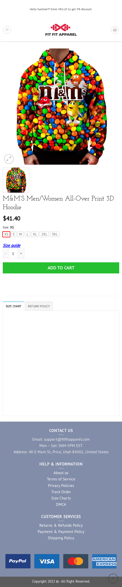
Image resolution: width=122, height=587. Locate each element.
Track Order (61, 491)
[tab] (13, 306)
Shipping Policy (61, 537)
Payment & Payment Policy (61, 531)
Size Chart (13, 306)
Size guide (11, 245)
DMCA (61, 504)
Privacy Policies (61, 485)
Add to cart (61, 268)
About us (61, 472)
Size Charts (61, 498)
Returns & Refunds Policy (61, 525)
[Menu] (7, 30)
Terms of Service (61, 479)
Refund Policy (39, 306)
